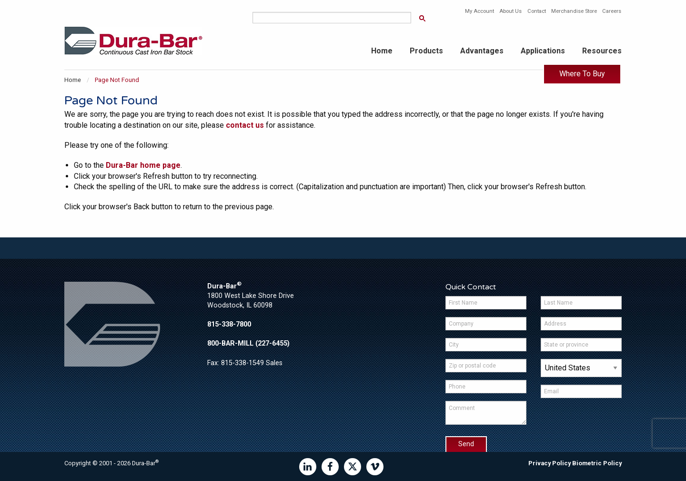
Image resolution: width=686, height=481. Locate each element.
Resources (602, 50)
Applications (543, 50)
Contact (536, 11)
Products (426, 50)
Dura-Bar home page (143, 165)
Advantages (482, 50)
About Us (510, 11)
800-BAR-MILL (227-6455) (248, 343)
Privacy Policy (549, 463)
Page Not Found (117, 79)
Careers (611, 11)
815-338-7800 (229, 324)
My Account (479, 11)
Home (382, 50)
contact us (245, 125)
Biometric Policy (597, 463)
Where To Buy (582, 73)
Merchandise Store (574, 11)
